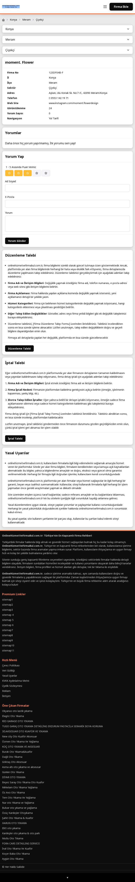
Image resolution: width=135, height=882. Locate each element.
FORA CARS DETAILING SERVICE (21, 843)
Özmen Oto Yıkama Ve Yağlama (20, 741)
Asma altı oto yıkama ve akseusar (21, 767)
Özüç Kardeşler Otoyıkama (17, 813)
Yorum (8, 212)
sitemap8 (7, 635)
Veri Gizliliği (8, 670)
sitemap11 (8, 650)
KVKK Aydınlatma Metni (15, 680)
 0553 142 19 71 (59, 98)
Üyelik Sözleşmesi (12, 685)
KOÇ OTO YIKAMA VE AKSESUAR (21, 746)
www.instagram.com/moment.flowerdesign (73, 103)
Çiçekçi (40, 19)
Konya (13, 19)
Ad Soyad (10, 181)
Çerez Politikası (11, 665)
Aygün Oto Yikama (12, 858)
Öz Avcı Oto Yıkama (13, 792)
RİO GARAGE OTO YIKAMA (17, 721)
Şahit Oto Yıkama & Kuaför (17, 818)
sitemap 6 (8, 625)
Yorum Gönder (17, 241)
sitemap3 (7, 609)
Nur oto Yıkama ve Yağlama (18, 802)
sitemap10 (8, 645)
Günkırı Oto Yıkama (13, 772)
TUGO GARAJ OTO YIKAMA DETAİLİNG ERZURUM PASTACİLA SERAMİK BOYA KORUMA (52, 726)
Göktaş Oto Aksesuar (14, 762)
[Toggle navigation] (105, 6)
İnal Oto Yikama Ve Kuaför (17, 848)
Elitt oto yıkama (11, 828)
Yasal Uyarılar (9, 675)
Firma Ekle (121, 7)
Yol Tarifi (54, 118)
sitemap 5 (8, 620)
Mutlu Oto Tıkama (12, 838)
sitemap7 (7, 630)
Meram (26, 19)
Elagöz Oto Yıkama (13, 716)
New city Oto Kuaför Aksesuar (19, 736)
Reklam (6, 691)
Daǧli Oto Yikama (12, 756)
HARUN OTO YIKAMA (14, 823)
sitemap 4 (8, 614)
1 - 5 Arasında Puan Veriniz (21, 167)
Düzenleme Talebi (19, 348)
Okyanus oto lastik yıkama (17, 711)
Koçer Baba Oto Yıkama (16, 853)
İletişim (6, 696)
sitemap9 (7, 640)
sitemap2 (7, 604)
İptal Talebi (15, 438)
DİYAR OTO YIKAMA (13, 777)
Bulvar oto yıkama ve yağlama (19, 807)
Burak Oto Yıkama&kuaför (17, 751)
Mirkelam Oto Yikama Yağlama (19, 787)
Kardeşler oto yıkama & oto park (21, 833)
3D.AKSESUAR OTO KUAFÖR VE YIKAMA (25, 731)
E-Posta (9, 197)
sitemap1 (7, 599)
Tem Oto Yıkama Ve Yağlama (19, 797)
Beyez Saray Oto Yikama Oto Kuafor (23, 782)
